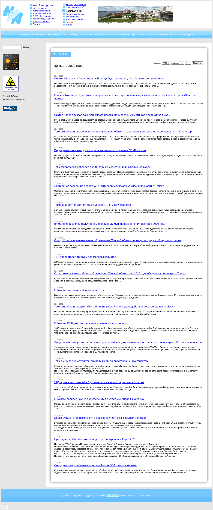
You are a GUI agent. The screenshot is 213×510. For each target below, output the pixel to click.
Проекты (66, 495)
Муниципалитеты (122, 34)
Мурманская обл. (41, 21)
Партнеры (77, 495)
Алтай (69, 25)
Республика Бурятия (43, 5)
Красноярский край (42, 13)
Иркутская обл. (40, 8)
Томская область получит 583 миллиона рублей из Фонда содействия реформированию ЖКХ (113, 306)
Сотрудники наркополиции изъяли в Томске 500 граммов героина (95, 465)
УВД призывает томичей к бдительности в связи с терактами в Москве (99, 382)
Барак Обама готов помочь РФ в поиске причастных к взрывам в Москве (100, 417)
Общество (77, 34)
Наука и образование (97, 34)
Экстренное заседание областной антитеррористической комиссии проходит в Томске (109, 186)
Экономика (26, 34)
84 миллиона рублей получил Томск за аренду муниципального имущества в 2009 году (109, 223)
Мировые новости (167, 34)
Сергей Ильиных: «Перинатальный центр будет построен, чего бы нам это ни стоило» (109, 78)
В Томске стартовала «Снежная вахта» (79, 290)
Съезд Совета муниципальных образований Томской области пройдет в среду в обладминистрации (117, 240)
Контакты (132, 495)
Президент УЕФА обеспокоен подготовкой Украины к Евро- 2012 (95, 439)
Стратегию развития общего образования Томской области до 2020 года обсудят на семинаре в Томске (120, 273)
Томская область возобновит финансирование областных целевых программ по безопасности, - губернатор (123, 131)
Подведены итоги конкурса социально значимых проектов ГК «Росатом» (100, 150)
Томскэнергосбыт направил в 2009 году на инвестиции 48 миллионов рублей (103, 167)
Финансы (64, 34)
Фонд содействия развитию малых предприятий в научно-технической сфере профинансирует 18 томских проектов (128, 342)
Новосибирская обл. (76, 7)
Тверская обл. (73, 17)
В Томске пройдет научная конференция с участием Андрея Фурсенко (99, 398)
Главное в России (145, 34)
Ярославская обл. (74, 19)
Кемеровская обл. (41, 10)
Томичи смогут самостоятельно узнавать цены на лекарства (92, 204)
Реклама (100, 495)
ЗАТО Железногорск (42, 16)
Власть (52, 34)
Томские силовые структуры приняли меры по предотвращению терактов (101, 361)
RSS (123, 495)
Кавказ (69, 22)
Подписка (89, 495)
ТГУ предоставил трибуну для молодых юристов (85, 256)
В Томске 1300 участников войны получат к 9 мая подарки (91, 323)
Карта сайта (145, 495)
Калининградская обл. (43, 19)
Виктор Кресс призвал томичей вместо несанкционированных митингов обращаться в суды (112, 114)
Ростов (36, 24)
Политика (40, 34)
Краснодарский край (76, 4)
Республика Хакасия (76, 14)
